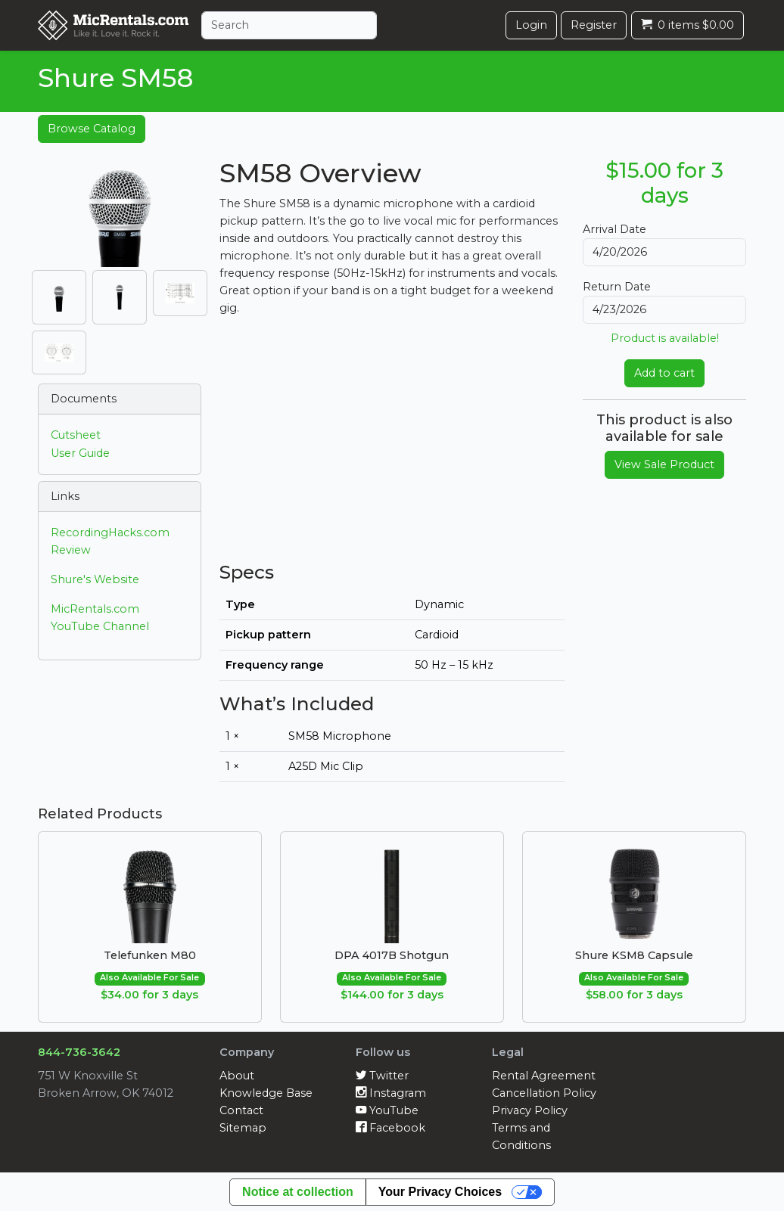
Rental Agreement (544, 1075)
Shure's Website (95, 579)
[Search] (289, 25)
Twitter (382, 1075)
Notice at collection (297, 1191)
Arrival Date (614, 229)
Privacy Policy (530, 1110)
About (236, 1075)
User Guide (80, 453)
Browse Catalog (91, 128)
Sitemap (242, 1128)
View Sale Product (664, 464)
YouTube (387, 1110)
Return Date (617, 286)
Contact (241, 1110)
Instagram (391, 1093)
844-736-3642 (79, 1052)
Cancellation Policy (544, 1093)
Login (531, 25)
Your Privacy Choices (440, 1191)
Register (594, 25)
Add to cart (664, 373)
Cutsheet (76, 435)
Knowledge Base (266, 1093)
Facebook (390, 1128)
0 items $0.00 (687, 25)
